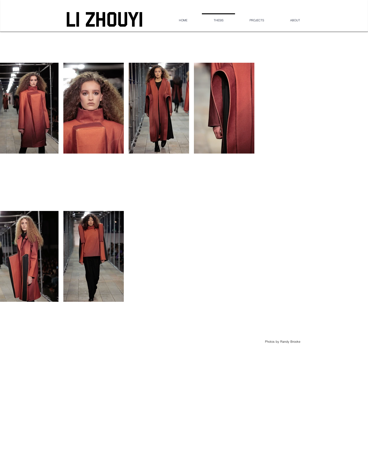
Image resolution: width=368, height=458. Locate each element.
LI (75, 19)
